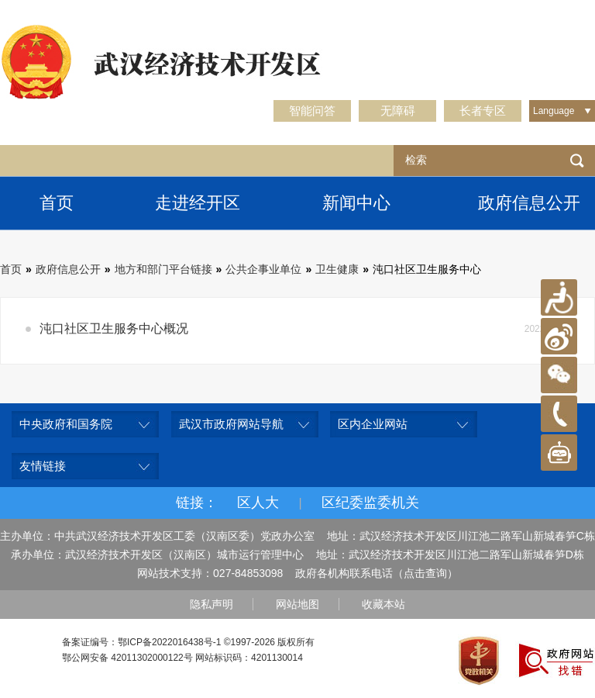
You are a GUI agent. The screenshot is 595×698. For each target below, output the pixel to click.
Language (553, 110)
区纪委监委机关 (370, 502)
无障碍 (397, 110)
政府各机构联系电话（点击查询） (376, 573)
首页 (57, 203)
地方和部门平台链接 (163, 269)
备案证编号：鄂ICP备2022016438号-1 (141, 642)
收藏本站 (383, 604)
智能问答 (312, 110)
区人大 (258, 502)
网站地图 (297, 604)
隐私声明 (211, 604)
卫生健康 (337, 269)
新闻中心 (356, 203)
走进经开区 (197, 203)
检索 (577, 160)
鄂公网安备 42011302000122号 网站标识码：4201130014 (182, 657)
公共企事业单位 (263, 269)
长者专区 (482, 110)
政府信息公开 (68, 269)
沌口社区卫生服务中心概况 (114, 328)
